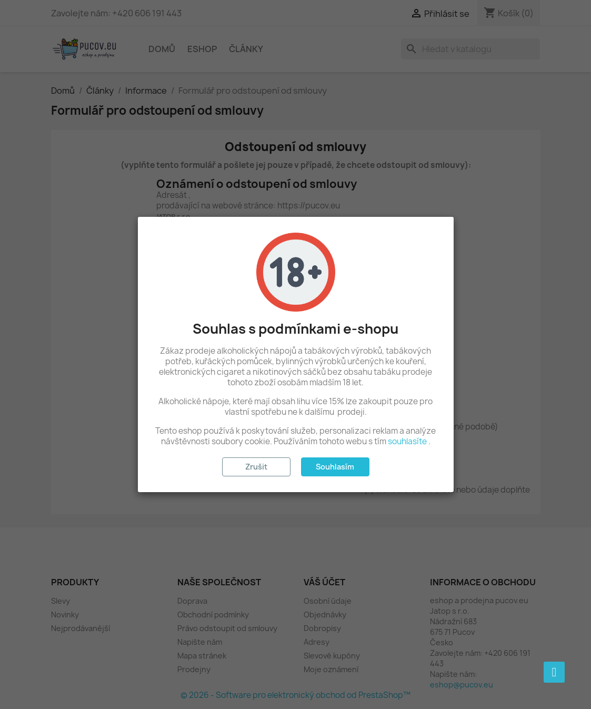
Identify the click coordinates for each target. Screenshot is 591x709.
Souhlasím (335, 467)
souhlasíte (407, 441)
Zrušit (256, 467)
